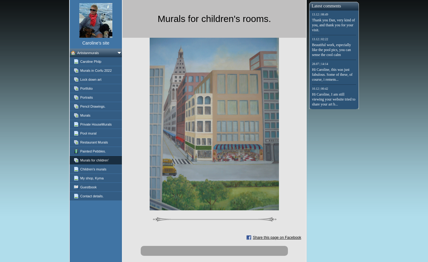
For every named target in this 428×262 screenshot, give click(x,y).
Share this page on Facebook (277, 237)
